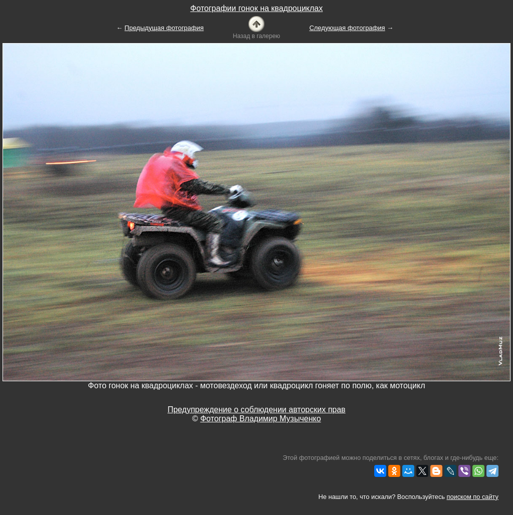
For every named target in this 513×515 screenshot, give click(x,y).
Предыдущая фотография (164, 28)
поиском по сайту (472, 496)
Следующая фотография (347, 28)
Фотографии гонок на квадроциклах (256, 8)
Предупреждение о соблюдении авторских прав (256, 409)
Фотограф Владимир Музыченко (260, 418)
